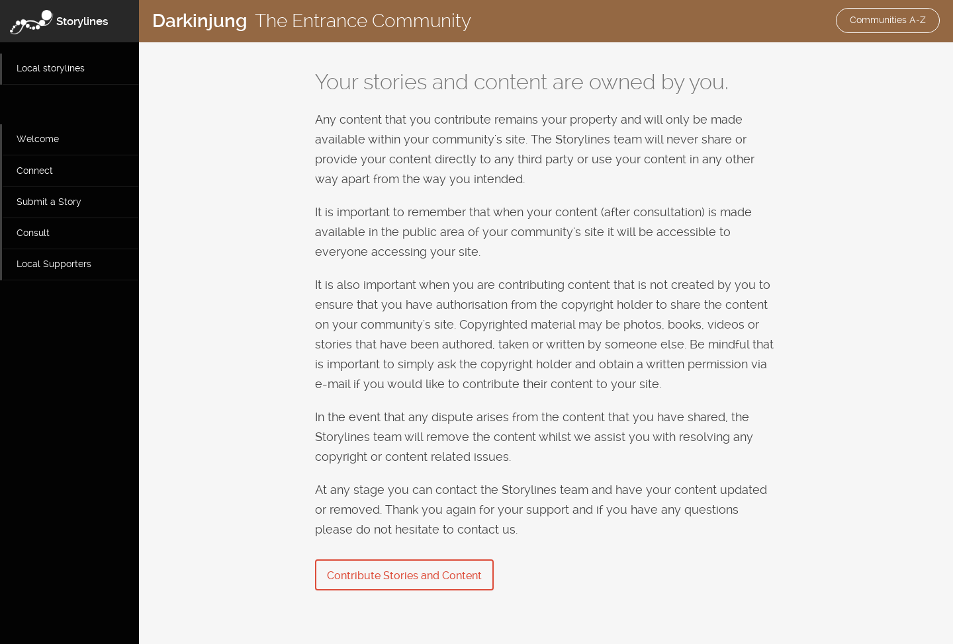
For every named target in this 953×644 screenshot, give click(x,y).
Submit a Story (49, 201)
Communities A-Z (888, 20)
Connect (35, 170)
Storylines (82, 21)
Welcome (38, 139)
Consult (33, 232)
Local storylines (51, 68)
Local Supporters (54, 264)
